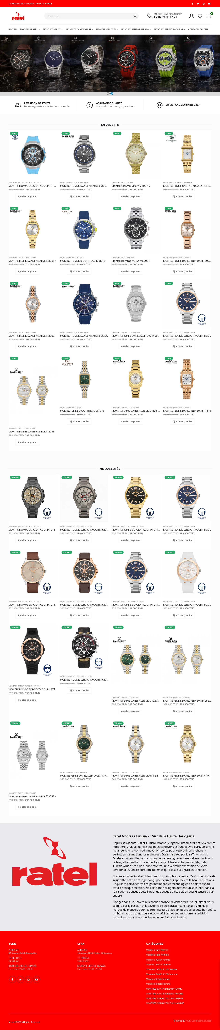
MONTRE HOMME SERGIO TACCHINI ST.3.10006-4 (33, 186)
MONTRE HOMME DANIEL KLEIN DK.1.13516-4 (84, 186)
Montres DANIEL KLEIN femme (22, 257)
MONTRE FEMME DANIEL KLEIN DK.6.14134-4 (84, 775)
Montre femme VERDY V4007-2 (131, 186)
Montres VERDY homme (123, 257)
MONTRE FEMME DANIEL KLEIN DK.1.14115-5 (187, 411)
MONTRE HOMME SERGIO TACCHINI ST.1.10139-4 (84, 679)
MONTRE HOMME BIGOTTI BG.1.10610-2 (82, 261)
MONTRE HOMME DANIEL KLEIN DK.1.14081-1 (136, 336)
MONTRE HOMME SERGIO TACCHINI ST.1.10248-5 (136, 530)
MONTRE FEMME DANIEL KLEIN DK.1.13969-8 (33, 336)
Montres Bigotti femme (71, 407)
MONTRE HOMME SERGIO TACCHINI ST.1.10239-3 (33, 604)
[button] (108, 93)
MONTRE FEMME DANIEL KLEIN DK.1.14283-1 (33, 796)
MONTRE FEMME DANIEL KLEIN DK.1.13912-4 (33, 261)
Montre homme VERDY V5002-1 (131, 261)
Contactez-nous (198, 29)
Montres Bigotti (106, 29)
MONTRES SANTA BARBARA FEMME (177, 182)
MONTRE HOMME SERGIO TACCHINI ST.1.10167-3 (33, 530)
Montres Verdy (51, 29)
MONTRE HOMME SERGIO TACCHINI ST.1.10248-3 (187, 336)
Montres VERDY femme (122, 182)
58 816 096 (82, 961)
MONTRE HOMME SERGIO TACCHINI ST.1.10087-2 (84, 530)
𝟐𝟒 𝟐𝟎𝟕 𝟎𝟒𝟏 (14, 961)
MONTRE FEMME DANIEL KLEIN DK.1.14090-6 (187, 261)
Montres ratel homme (157, 954)
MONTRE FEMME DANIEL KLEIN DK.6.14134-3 (136, 775)
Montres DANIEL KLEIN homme (74, 182)
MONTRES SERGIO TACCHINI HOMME (25, 182)
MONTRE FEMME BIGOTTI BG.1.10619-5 (82, 411)
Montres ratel (28, 29)
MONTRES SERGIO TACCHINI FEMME (164, 998)
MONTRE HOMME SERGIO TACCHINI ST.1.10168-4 (84, 604)
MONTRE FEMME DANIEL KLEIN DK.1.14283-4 (136, 700)
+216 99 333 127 (165, 17)
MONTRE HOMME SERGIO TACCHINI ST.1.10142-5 (187, 604)
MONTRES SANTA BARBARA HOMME (164, 993)
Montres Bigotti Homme (72, 257)
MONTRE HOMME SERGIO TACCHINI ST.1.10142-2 (33, 689)
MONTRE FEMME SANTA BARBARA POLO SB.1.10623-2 (187, 186)
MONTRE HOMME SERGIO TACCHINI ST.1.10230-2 (136, 604)
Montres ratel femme (157, 949)
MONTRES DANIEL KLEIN (78, 29)
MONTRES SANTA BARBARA (134, 29)
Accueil (13, 29)
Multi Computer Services (199, 1020)
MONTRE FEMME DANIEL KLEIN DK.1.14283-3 (33, 431)
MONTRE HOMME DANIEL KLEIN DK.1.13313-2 (84, 336)
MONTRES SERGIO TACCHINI (168, 29)
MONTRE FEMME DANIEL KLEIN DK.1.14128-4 (136, 411)
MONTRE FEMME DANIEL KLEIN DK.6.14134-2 (187, 775)
